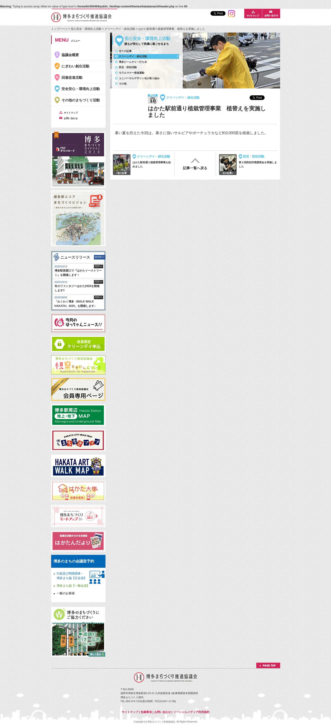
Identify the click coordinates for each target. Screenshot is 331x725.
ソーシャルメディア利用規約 (191, 712)
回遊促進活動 (72, 77)
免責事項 (146, 712)
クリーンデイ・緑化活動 (120, 28)
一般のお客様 (66, 593)
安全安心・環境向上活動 (81, 89)
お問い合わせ (162, 712)
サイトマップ (130, 712)
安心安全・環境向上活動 (86, 28)
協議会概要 (70, 55)
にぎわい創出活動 (75, 66)
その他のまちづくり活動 (81, 100)
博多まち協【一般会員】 (73, 585)
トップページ (59, 28)
